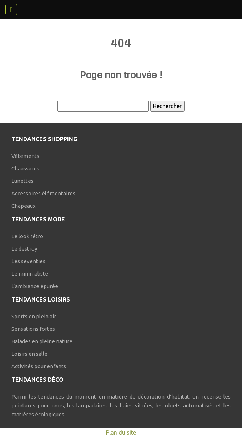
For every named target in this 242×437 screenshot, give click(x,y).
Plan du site (121, 432)
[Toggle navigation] (11, 9)
